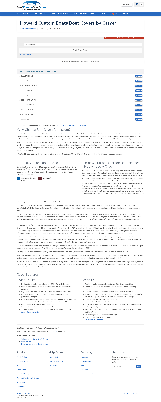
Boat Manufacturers (28, 29)
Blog (82, 365)
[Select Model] (83, 44)
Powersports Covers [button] (85, 14)
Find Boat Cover (80, 50)
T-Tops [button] (104, 14)
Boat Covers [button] (24, 14)
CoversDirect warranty (30, 312)
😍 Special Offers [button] (121, 14)
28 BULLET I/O (80, 95)
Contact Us (53, 365)
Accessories (21, 382)
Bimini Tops (21, 370)
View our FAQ (26, 341)
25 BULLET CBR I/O (80, 76)
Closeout (20, 386)
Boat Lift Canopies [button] (60, 14)
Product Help (22, 357)
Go (138, 366)
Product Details (23, 361)
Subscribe (84, 370)
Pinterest (138, 394)
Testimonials (85, 361)
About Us (84, 357)
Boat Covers (21, 365)
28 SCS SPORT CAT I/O (80, 100)
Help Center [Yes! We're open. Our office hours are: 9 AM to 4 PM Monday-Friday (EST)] (127, 4)
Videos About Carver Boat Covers (34, 339)
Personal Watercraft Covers (28, 378)
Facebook (127, 394)
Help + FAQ (53, 357)
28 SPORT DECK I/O (80, 110)
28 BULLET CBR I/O (80, 90)
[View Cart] (139, 4)
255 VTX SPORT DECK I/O (80, 86)
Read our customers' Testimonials (34, 344)
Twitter (133, 394)
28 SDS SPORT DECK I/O (80, 105)
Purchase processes (56, 361)
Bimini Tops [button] (41, 14)
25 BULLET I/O (80, 81)
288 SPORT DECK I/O (80, 114)
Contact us (53, 331)
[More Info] (134, 366)
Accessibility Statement (90, 374)
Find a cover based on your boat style (71, 125)
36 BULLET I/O (80, 119)
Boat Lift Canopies (24, 374)
